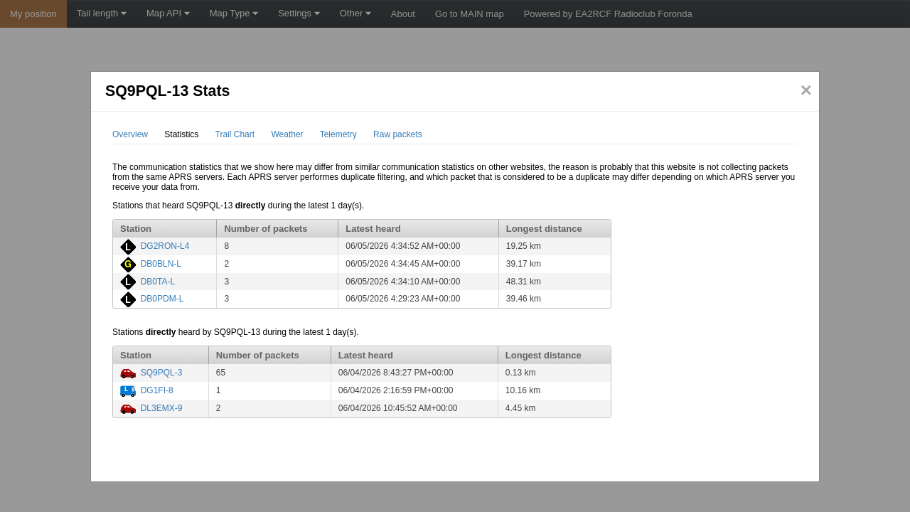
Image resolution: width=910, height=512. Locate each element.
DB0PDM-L (162, 299)
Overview (130, 134)
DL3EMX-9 (162, 408)
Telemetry (338, 134)
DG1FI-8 (157, 390)
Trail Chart (235, 134)
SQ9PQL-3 (162, 373)
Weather (287, 134)
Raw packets (397, 134)
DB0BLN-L (161, 264)
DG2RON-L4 (165, 246)
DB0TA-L (158, 282)
